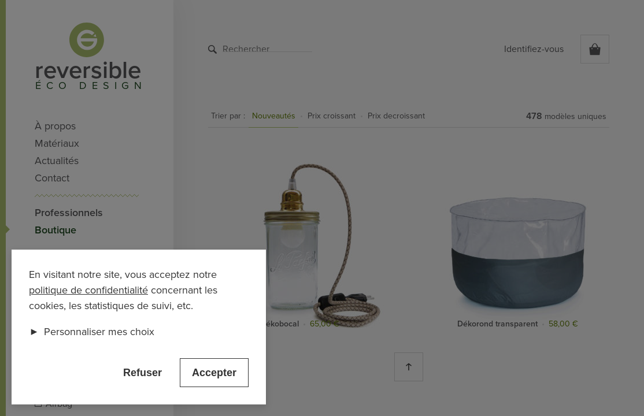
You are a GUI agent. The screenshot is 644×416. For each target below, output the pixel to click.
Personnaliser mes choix (91, 331)
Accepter (214, 372)
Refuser (142, 372)
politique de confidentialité (88, 290)
